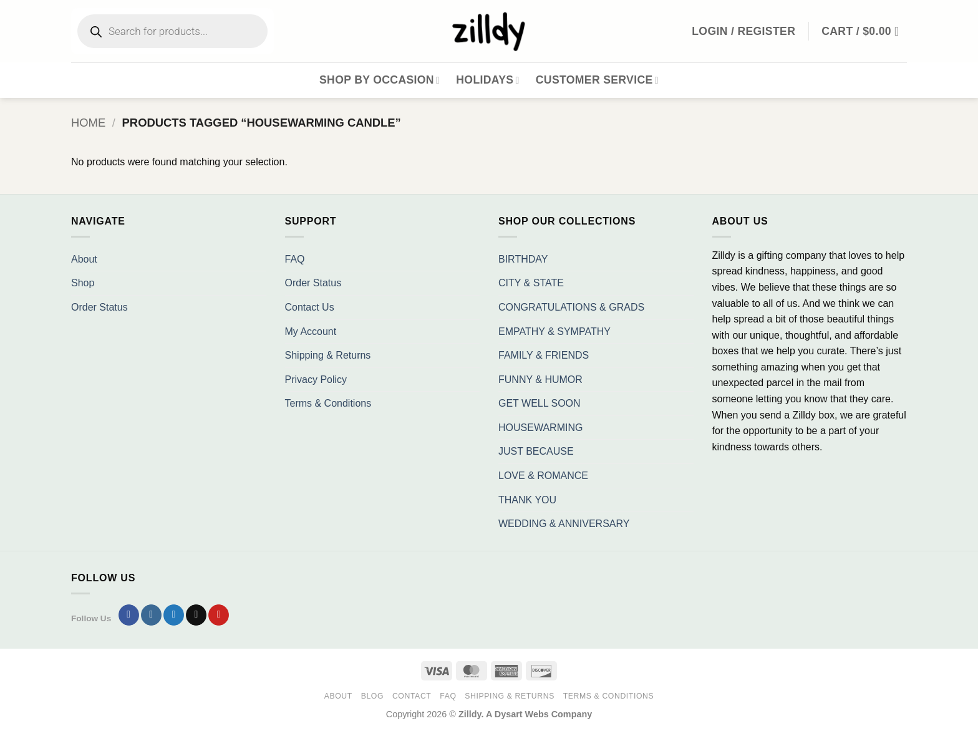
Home (88, 122)
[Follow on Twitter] (173, 615)
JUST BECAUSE (536, 451)
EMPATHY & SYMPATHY (554, 331)
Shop (82, 283)
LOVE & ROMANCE (543, 475)
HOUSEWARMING (540, 427)
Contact (412, 696)
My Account (311, 331)
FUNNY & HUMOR (540, 379)
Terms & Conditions (328, 403)
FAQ (295, 259)
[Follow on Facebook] (129, 615)
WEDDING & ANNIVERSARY (563, 523)
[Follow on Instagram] (151, 615)
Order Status (99, 307)
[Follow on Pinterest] (218, 615)
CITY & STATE (531, 283)
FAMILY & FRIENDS (543, 355)
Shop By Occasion (379, 80)
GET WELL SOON (539, 403)
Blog (372, 696)
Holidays (488, 80)
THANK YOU (527, 500)
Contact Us (309, 307)
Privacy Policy (316, 379)
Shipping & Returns (328, 355)
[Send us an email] (196, 615)
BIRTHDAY (523, 259)
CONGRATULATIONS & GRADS (571, 307)
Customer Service (597, 80)
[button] (864, 31)
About (84, 259)
